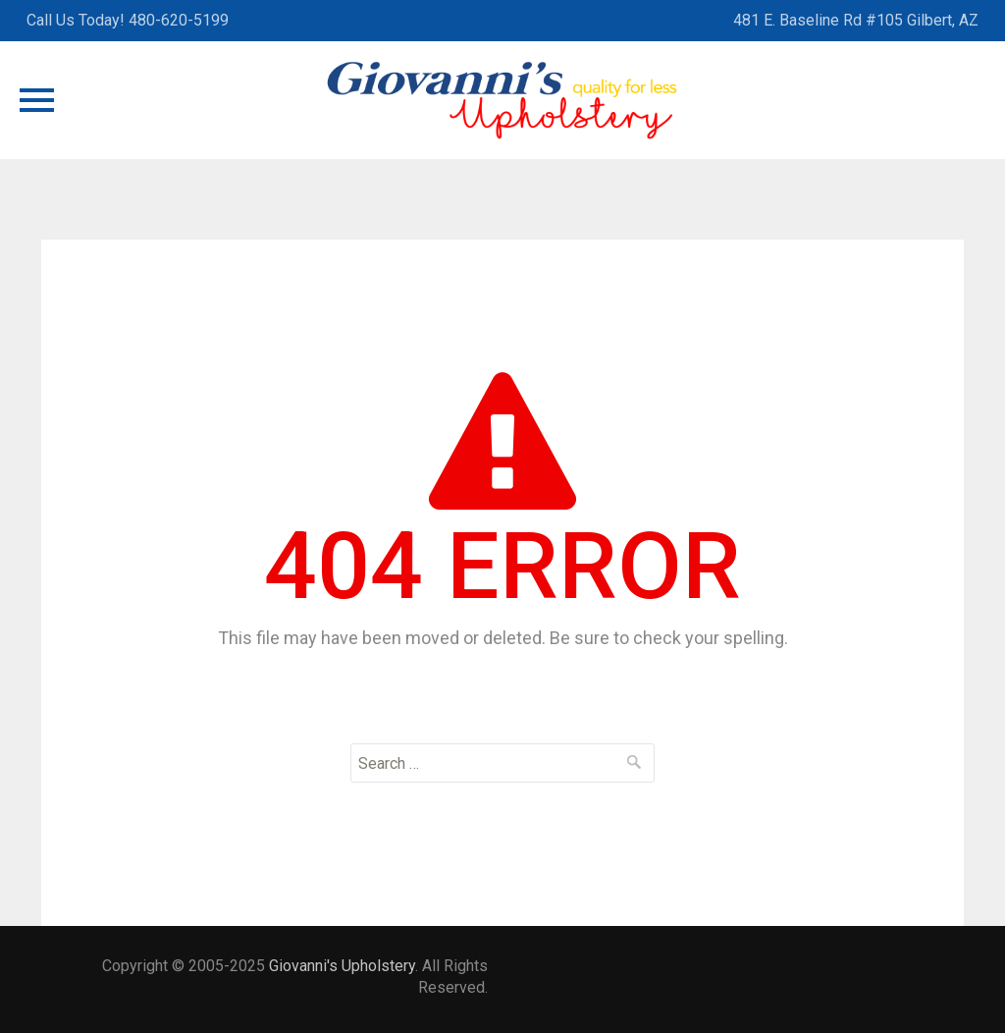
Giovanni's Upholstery (342, 965)
